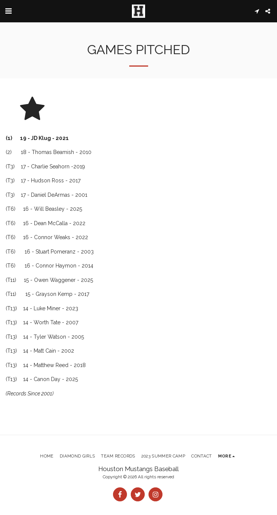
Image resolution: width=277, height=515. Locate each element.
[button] (8, 11)
